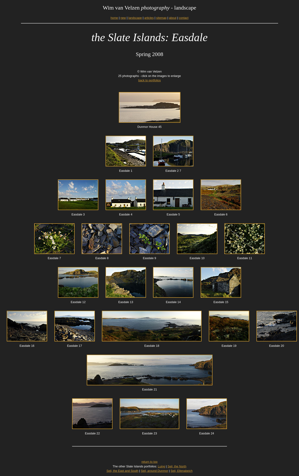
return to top (149, 461)
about (172, 18)
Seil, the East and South (122, 471)
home (114, 18)
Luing (161, 466)
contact (183, 18)
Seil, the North (176, 466)
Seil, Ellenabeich (181, 471)
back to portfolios (149, 80)
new (123, 18)
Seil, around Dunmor (154, 471)
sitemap (161, 18)
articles (149, 18)
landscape (135, 18)
